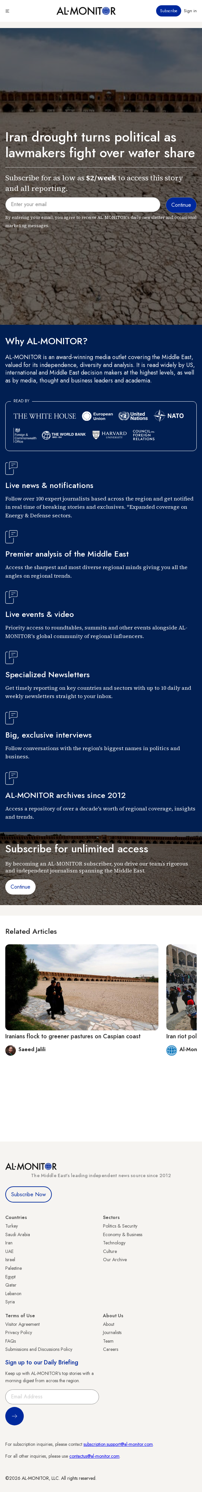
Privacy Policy (18, 1332)
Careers (110, 1349)
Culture (110, 1251)
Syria (10, 1301)
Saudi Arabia (17, 1234)
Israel (10, 1259)
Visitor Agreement (22, 1324)
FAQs (10, 1341)
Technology (114, 1242)
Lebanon (13, 1293)
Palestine (13, 1268)
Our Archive (115, 1259)
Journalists (112, 1332)
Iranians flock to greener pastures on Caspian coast (73, 1036)
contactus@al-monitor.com (94, 1456)
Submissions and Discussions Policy (38, 1349)
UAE (9, 1251)
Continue (20, 887)
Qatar (11, 1285)
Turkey (11, 1226)
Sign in (190, 11)
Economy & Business (122, 1234)
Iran (9, 1242)
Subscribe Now (28, 1194)
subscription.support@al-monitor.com (118, 1444)
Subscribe (168, 11)
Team (108, 1341)
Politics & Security (120, 1226)
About (108, 1324)
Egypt (10, 1276)
